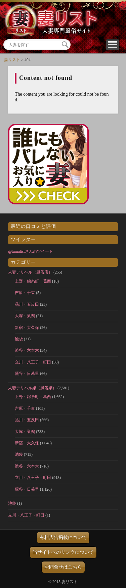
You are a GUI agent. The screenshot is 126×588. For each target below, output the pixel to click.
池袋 (19, 339)
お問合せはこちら (63, 567)
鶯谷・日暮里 (27, 373)
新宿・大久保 (27, 327)
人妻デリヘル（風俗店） (30, 272)
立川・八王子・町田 (33, 362)
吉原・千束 (25, 292)
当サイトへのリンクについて (63, 552)
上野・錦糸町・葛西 (33, 281)
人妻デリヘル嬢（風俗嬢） (32, 388)
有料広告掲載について (63, 537)
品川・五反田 (27, 304)
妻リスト (12, 59)
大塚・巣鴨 (25, 315)
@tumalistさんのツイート (30, 251)
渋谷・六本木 (27, 350)
